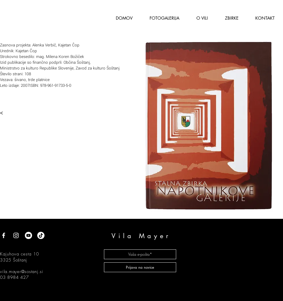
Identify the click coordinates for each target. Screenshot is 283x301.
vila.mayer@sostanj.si (21, 271)
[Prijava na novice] (140, 267)
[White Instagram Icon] (16, 235)
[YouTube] (28, 235)
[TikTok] (40, 235)
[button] (202, 18)
